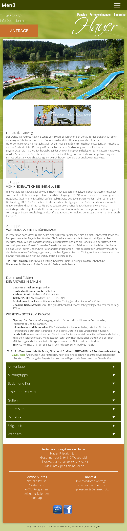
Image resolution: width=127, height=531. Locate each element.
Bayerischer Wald (75, 526)
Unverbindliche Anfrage (90, 481)
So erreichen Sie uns (91, 485)
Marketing (62, 526)
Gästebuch (36, 485)
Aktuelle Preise (36, 481)
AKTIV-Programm (36, 489)
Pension (89, 526)
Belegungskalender (36, 494)
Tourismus (52, 526)
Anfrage (19, 30)
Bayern (97, 526)
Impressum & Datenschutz (91, 489)
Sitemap (36, 498)
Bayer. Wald (18, 354)
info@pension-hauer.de (68, 466)
